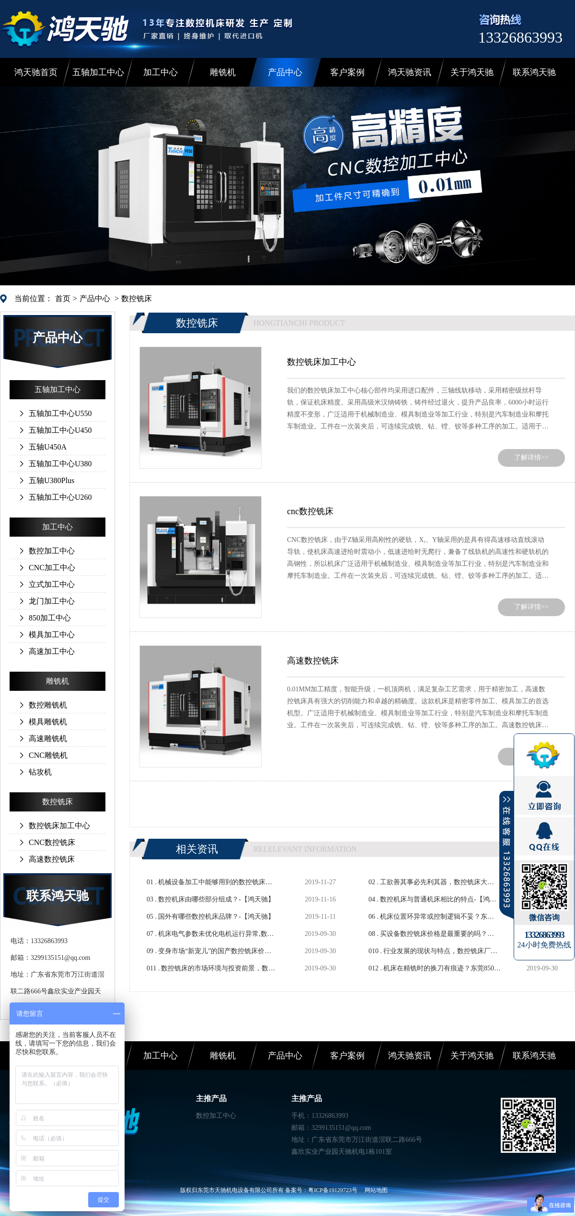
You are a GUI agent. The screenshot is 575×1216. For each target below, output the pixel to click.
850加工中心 (50, 618)
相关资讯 (197, 849)
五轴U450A (48, 447)
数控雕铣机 (48, 705)
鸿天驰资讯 (409, 72)
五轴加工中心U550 (60, 413)
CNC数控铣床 (52, 842)
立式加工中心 (52, 584)
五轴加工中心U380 (60, 464)
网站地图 (376, 1190)
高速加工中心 (52, 651)
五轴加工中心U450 (60, 430)
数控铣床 (136, 298)
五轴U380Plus (51, 480)
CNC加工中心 (52, 567)
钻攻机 (40, 772)
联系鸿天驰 (534, 72)
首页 (62, 298)
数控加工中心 (52, 551)
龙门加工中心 (52, 601)
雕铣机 (223, 72)
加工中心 (160, 72)
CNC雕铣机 (48, 755)
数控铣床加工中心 (59, 826)
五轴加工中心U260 (60, 497)
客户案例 (347, 72)
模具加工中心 (52, 635)
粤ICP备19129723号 (332, 1190)
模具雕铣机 (48, 722)
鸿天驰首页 (36, 72)
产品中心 (285, 72)
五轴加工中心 (98, 72)
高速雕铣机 (48, 738)
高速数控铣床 (52, 859)
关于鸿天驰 (472, 72)
